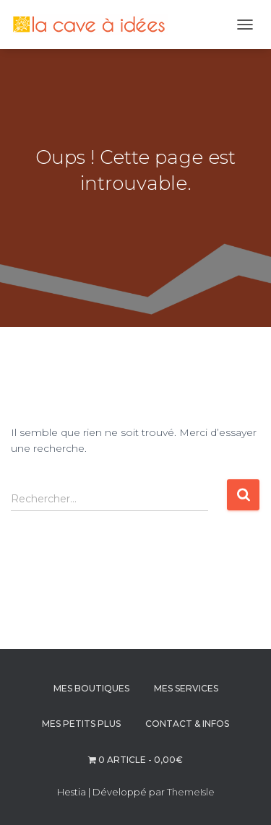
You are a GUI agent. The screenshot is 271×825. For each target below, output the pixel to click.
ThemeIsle (191, 792)
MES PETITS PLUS (81, 723)
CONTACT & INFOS (187, 723)
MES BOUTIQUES (91, 688)
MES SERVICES (186, 688)
